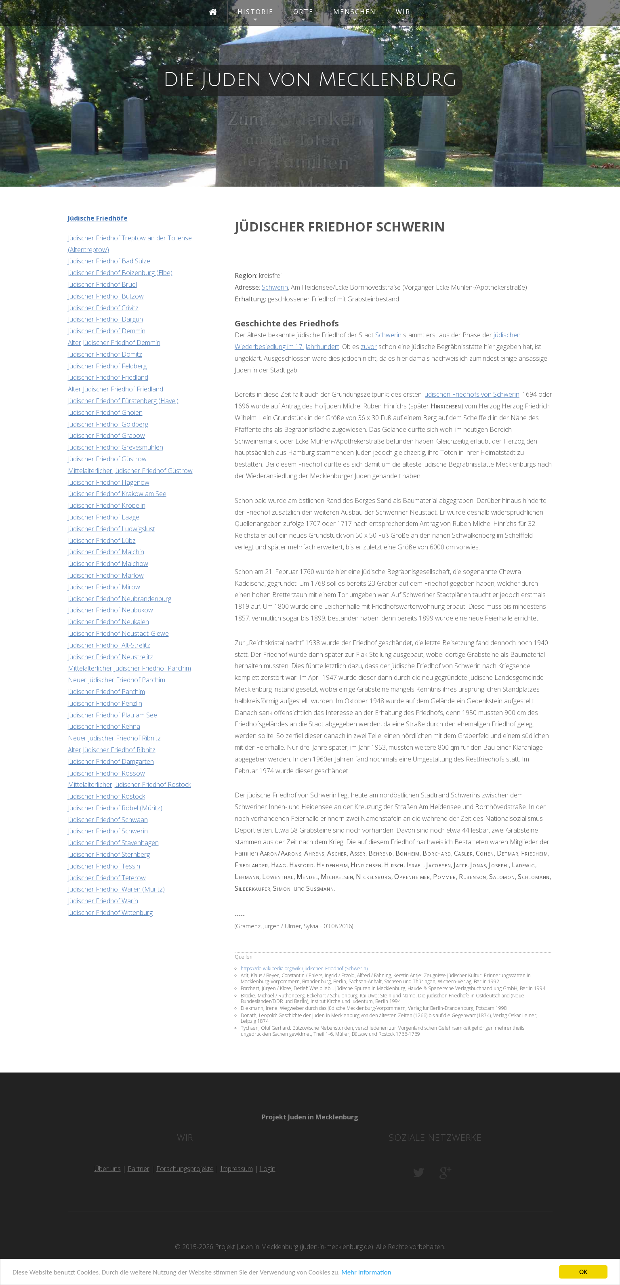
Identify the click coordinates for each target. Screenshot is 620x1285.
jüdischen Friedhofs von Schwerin (471, 394)
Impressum (237, 1168)
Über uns (108, 1168)
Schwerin (275, 287)
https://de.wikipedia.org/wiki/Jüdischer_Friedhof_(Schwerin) (304, 968)
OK (583, 1272)
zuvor (369, 346)
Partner (138, 1168)
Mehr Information (366, 1272)
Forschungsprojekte (185, 1168)
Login (267, 1168)
